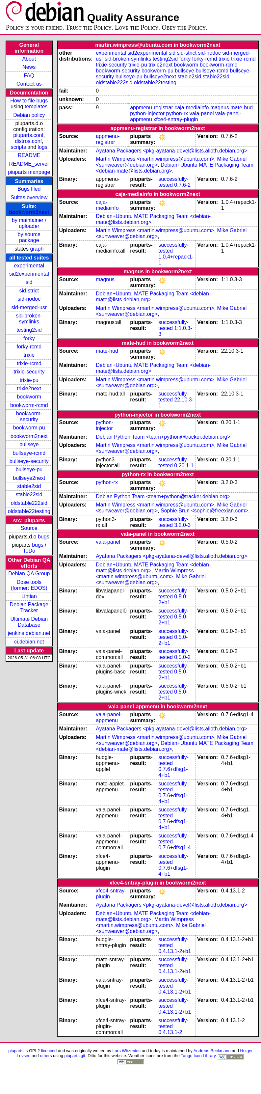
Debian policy (29, 115)
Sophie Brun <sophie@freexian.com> (204, 510)
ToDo (29, 551)
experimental (29, 265)
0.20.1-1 (184, 465)
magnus (219, 107)
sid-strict (29, 290)
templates (36, 106)
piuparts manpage (29, 172)
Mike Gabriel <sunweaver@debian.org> (151, 579)
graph (36, 249)
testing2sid (29, 330)
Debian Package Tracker (29, 607)
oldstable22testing (29, 511)
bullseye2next (29, 478)
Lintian (29, 596)
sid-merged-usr (29, 307)
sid (29, 282)
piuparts (15, 1050)
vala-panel (202, 113)
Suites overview (29, 197)
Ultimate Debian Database (29, 622)
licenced (49, 1050)
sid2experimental (29, 274)
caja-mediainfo (191, 107)
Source (29, 528)
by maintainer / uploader (29, 223)
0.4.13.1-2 (170, 1032)
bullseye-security (29, 461)
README (29, 155)
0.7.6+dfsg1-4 (174, 847)
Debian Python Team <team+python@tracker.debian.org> (163, 437)
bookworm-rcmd (29, 405)
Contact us (28, 84)
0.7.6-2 (182, 185)
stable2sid (29, 486)
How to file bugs (29, 100)
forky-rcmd (29, 346)
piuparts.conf (28, 135)
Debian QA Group (29, 573)
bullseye (29, 444)
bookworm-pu (29, 427)
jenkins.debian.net (29, 633)
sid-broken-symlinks (29, 318)
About (29, 59)
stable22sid (29, 494)
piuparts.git (75, 1055)
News (29, 67)
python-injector (147, 113)
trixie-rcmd (29, 363)
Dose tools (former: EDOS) (29, 585)
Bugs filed (28, 189)
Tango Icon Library (198, 1055)
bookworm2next (29, 212)
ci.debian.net (29, 641)
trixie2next (29, 388)
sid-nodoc (29, 299)
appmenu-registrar (151, 107)
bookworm (29, 396)
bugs (43, 536)
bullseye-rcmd (29, 453)
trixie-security (28, 371)
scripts (18, 147)
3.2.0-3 (182, 525)
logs (42, 147)
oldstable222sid (29, 503)
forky (29, 338)
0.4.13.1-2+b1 (174, 951)
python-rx (177, 113)
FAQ (29, 75)
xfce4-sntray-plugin (175, 119)
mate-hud (241, 107)
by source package (29, 237)
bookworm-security (29, 416)
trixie (29, 355)
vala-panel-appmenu (109, 717)
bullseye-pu (28, 469)
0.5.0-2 (182, 657)
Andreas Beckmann (212, 1050)
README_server (29, 164)
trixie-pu (29, 380)
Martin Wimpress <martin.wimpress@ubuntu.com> (155, 159)
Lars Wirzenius (126, 1050)
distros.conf (28, 141)
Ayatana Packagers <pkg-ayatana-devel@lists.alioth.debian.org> (171, 150)
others (46, 1055)
